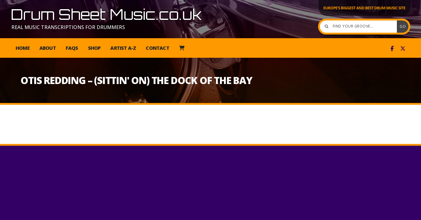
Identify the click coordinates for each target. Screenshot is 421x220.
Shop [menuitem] (94, 48)
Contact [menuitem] (157, 48)
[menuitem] (181, 48)
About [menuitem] (47, 48)
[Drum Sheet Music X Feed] (402, 48)
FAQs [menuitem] (72, 48)
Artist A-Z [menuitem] (123, 48)
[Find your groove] (360, 26)
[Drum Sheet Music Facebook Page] (392, 48)
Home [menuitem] (23, 48)
